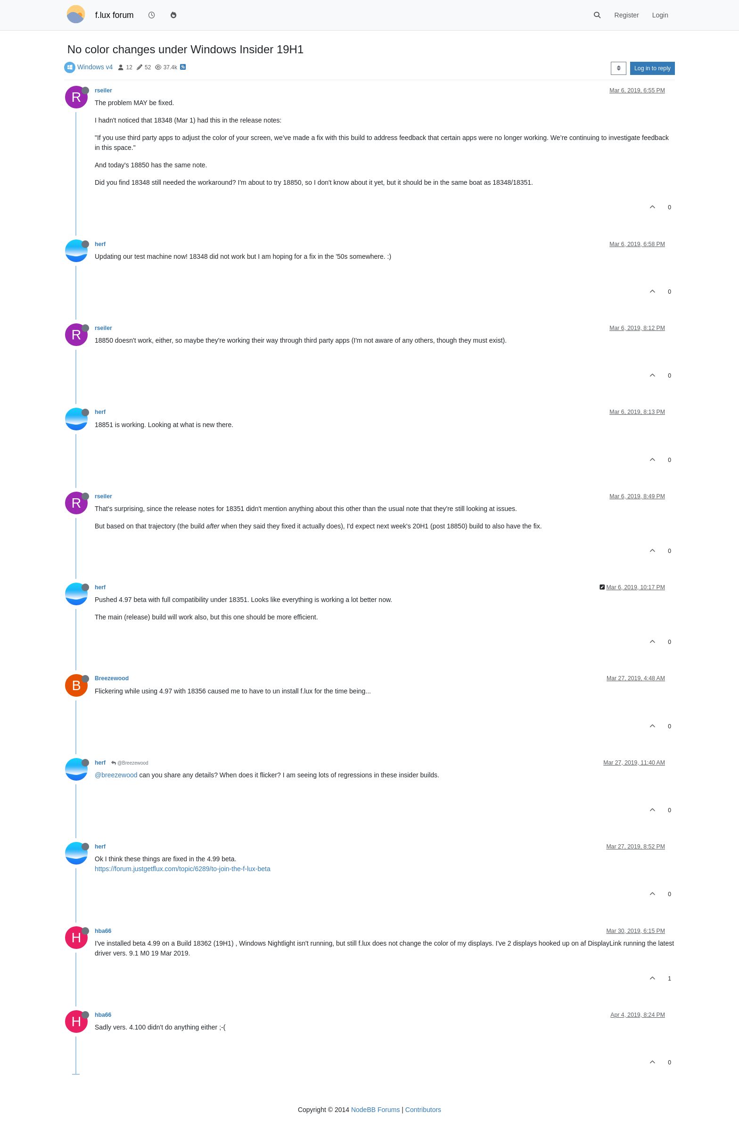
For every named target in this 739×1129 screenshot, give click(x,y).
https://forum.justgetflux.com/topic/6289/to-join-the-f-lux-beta (183, 869)
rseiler (103, 90)
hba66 (103, 931)
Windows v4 (95, 67)
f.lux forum (114, 15)
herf (100, 244)
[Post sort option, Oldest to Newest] (618, 68)
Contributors (423, 1109)
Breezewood (112, 678)
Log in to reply (652, 68)
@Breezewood (129, 763)
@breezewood (116, 775)
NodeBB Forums (375, 1109)
